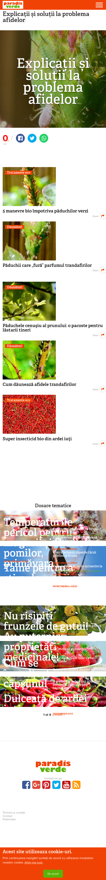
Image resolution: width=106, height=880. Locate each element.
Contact (7, 816)
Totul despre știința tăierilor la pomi (79, 571)
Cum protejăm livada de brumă (76, 529)
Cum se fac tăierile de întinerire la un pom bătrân (77, 568)
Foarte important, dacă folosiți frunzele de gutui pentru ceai (75, 639)
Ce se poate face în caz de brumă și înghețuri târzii (70, 535)
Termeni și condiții (14, 812)
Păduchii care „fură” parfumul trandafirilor (47, 265)
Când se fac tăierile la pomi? (73, 589)
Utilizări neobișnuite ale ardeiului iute (78, 701)
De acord (53, 874)
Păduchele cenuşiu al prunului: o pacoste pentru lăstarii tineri (53, 328)
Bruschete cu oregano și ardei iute (77, 708)
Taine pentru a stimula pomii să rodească (43, 578)
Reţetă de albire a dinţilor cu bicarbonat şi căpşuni (74, 671)
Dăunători (14, 227)
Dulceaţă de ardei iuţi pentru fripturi (45, 709)
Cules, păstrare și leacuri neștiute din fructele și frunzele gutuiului (60, 630)
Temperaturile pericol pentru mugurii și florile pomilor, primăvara (44, 542)
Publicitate (9, 819)
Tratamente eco (18, 173)
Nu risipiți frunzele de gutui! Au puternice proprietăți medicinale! (46, 636)
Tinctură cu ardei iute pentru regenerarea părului (74, 698)
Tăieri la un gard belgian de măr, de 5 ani (76, 579)
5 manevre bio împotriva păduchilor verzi (45, 211)
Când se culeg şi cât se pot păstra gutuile (77, 627)
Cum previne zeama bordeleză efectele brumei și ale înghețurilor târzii (77, 540)
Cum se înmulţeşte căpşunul (29, 673)
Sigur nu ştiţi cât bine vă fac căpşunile (73, 659)
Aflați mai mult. (33, 862)
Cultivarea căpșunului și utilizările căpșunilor (73, 666)
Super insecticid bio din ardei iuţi (37, 439)
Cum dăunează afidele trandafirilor (39, 384)
